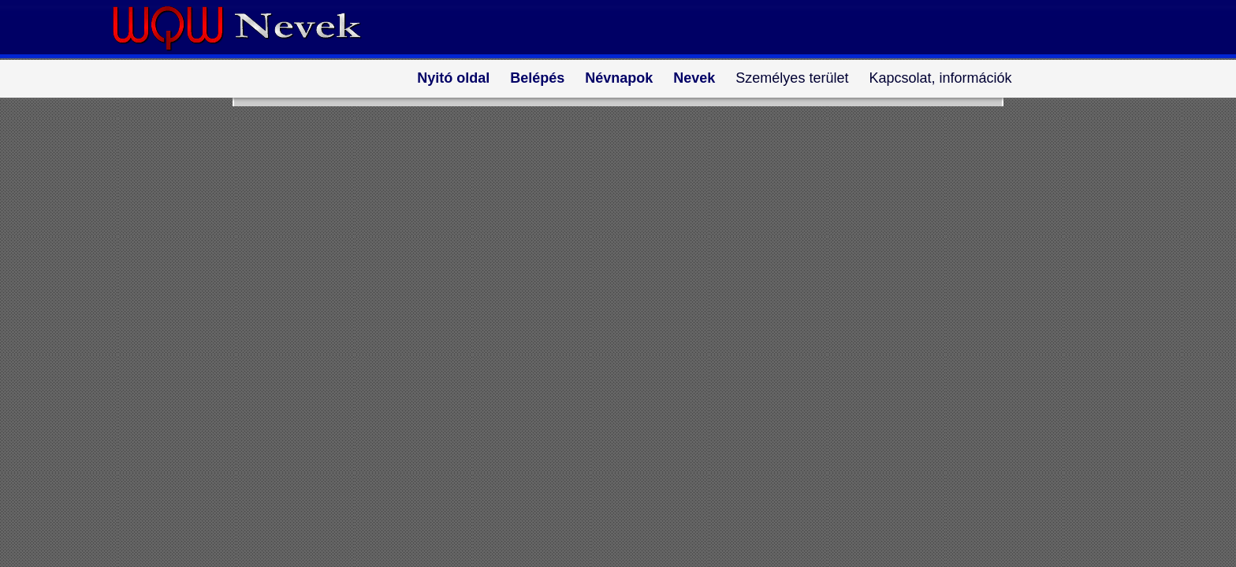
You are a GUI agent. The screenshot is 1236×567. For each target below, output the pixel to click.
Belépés (537, 78)
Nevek (694, 78)
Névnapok (619, 78)
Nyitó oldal (453, 78)
